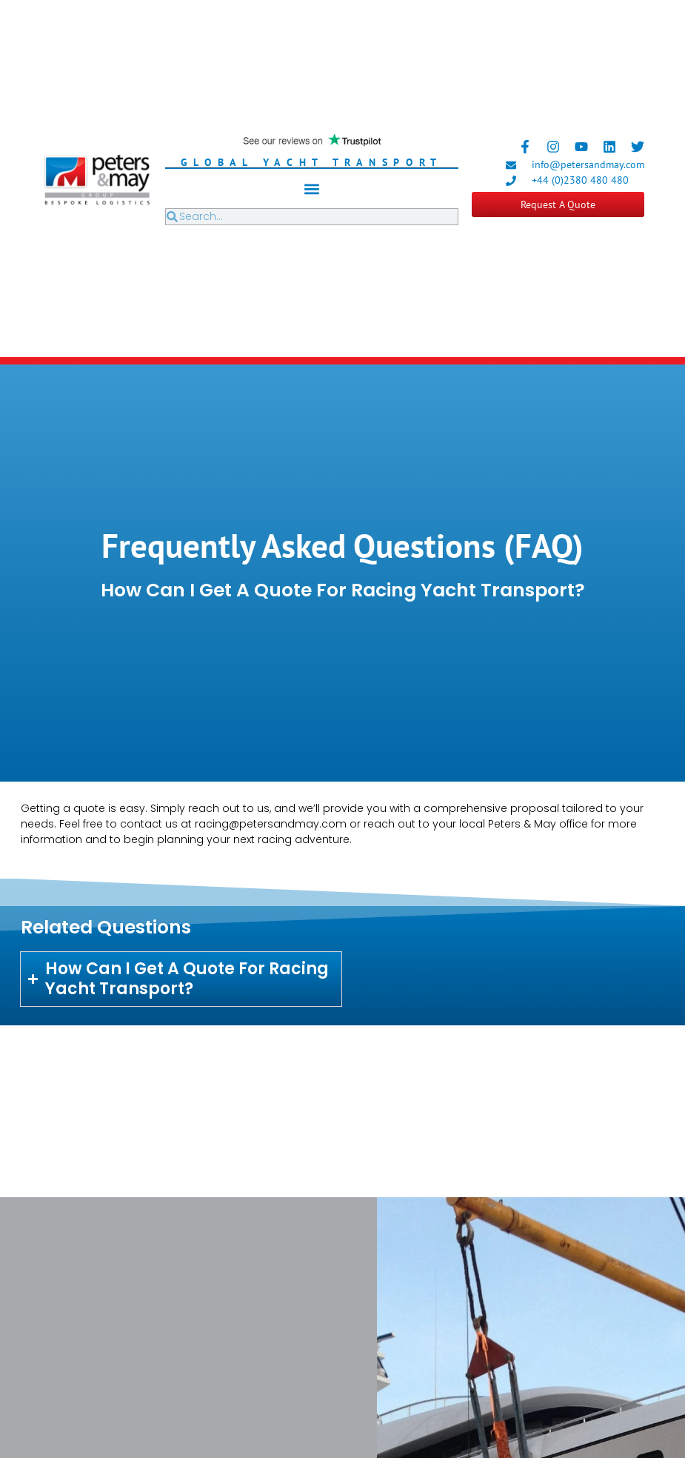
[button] (311, 188)
